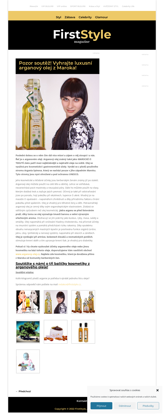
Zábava (70, 17)
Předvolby (148, 405)
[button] (157, 390)
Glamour (101, 17)
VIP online (62, 6)
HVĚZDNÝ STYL (110, 6)
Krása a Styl (94, 6)
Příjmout (101, 405)
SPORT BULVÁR (77, 6)
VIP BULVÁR (47, 6)
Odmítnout (125, 405)
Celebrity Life (128, 6)
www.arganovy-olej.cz (28, 256)
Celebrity (85, 17)
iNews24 (34, 6)
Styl (58, 17)
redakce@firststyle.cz (69, 286)
